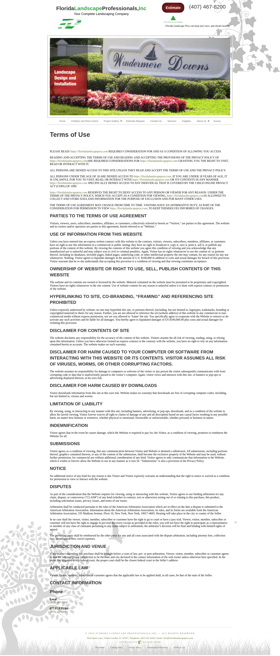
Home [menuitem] (62, 121)
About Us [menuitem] (201, 121)
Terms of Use (179, 647)
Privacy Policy (135, 647)
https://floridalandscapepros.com (89, 151)
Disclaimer (100, 647)
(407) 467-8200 (59, 602)
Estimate (173, 8)
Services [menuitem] (171, 121)
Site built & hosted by (140, 642)
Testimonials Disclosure (157, 647)
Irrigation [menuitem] (186, 121)
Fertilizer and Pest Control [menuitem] (84, 121)
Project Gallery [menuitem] (111, 121)
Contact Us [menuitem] (156, 121)
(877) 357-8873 (59, 611)
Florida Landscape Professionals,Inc (126, 633)
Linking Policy (116, 647)
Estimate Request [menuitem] (135, 121)
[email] (178, 638)
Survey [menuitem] (217, 121)
